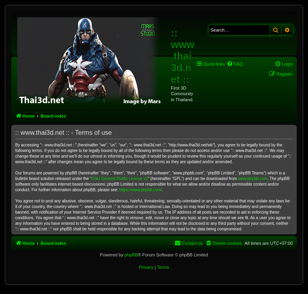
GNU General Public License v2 (119, 178)
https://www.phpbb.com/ (141, 190)
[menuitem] (235, 64)
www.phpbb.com (252, 178)
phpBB (131, 254)
